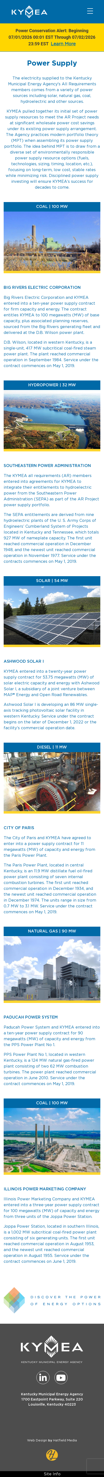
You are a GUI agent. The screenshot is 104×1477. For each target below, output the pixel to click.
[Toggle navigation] (90, 11)
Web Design (37, 1440)
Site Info (52, 1474)
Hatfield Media (65, 1440)
